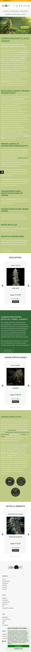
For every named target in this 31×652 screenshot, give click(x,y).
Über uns (4, 579)
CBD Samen (8, 14)
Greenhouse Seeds (19, 438)
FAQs (3, 623)
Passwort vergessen (6, 619)
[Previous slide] (2, 285)
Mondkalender (5, 625)
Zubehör (23, 14)
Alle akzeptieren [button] (18, 646)
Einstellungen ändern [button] (18, 648)
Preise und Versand (6, 581)
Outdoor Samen (24, 11)
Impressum (4, 587)
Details (15, 301)
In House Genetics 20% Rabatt (20, 0)
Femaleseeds (9, 438)
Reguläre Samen (16, 14)
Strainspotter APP (6, 602)
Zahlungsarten (5, 583)
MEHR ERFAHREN (7, 250)
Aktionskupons (5, 600)
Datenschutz (4, 604)
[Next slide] (28, 285)
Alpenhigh (4, 634)
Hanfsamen (6, 11)
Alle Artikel (4, 585)
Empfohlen (4, 598)
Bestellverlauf (5, 617)
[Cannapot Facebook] (5, 641)
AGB (3, 606)
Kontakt (3, 621)
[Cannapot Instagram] (2, 641)
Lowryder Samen (14, 11)
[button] (12, 307)
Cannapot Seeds (23, 158)
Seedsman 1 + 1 (7, 0)
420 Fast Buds (11, 436)
